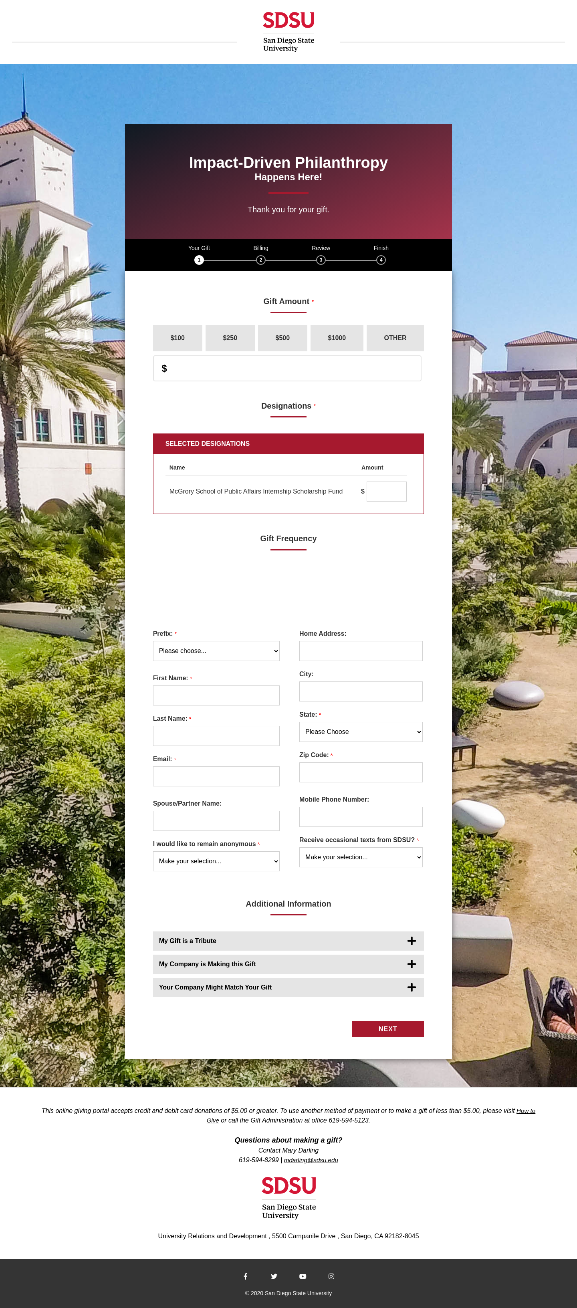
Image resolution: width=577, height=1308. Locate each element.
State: (310, 714)
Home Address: (323, 633)
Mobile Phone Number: (334, 799)
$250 (230, 338)
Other (395, 338)
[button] (288, 941)
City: (306, 674)
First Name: (172, 678)
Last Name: (172, 718)
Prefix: (165, 633)
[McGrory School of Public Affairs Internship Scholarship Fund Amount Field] (387, 492)
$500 (283, 338)
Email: (164, 759)
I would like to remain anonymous (206, 843)
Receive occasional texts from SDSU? (359, 839)
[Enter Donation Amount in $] (287, 368)
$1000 (337, 338)
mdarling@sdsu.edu (311, 1158)
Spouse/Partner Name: (187, 803)
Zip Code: (316, 755)
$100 (177, 338)
